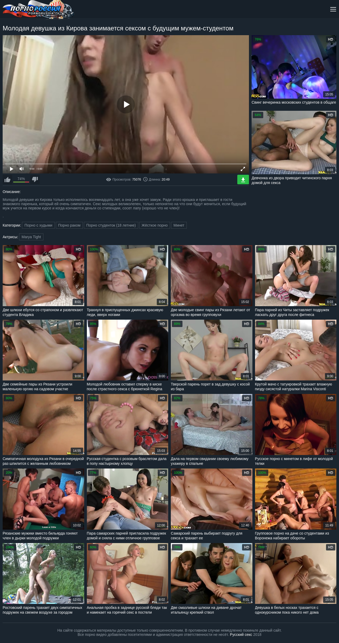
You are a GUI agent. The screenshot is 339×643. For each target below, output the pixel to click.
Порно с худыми (38, 225)
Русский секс (241, 634)
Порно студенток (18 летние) (111, 225)
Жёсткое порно (155, 225)
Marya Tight (31, 237)
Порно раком (69, 225)
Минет (178, 225)
